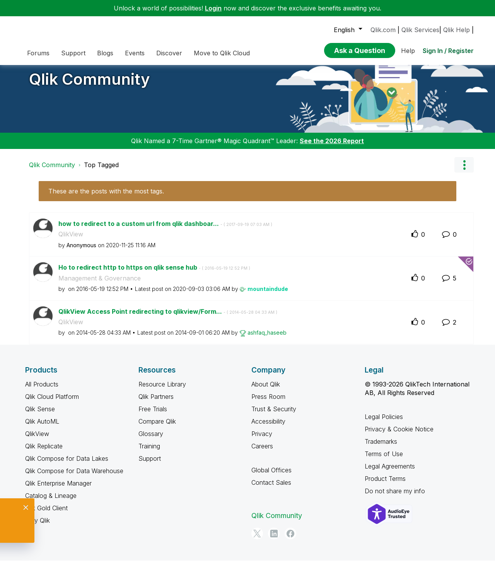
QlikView (70, 240)
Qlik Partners (156, 402)
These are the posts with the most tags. (106, 197)
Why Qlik (37, 526)
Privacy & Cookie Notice (399, 435)
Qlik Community (89, 85)
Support (149, 464)
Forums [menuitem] (38, 53)
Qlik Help (456, 30)
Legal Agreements (390, 472)
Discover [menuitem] (169, 53)
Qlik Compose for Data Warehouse (74, 477)
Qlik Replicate (44, 452)
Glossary (150, 439)
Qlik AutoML (42, 427)
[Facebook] (290, 539)
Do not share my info (395, 497)
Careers (262, 452)
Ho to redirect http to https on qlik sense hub (154, 273)
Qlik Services (420, 30)
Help (408, 51)
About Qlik (265, 390)
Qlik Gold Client (46, 514)
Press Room (268, 402)
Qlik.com (383, 30)
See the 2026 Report (332, 146)
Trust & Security (273, 415)
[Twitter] (257, 539)
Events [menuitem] (135, 53)
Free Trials (152, 415)
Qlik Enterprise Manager (58, 489)
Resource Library (162, 390)
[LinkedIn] (274, 539)
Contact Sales (271, 488)
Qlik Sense (40, 415)
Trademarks (381, 447)
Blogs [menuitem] (105, 53)
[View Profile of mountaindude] (268, 294)
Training (149, 452)
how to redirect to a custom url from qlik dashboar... (165, 229)
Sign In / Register (448, 51)
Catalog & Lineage (51, 501)
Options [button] (464, 170)
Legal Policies (384, 422)
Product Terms (385, 484)
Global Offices (271, 476)
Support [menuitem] (73, 53)
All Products (41, 390)
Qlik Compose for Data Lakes (66, 464)
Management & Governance (99, 284)
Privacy (261, 439)
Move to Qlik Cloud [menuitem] (222, 53)
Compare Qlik (157, 427)
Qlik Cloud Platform (52, 402)
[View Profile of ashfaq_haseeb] (267, 338)
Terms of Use (384, 459)
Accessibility (268, 427)
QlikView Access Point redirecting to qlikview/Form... (167, 317)
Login (213, 8)
